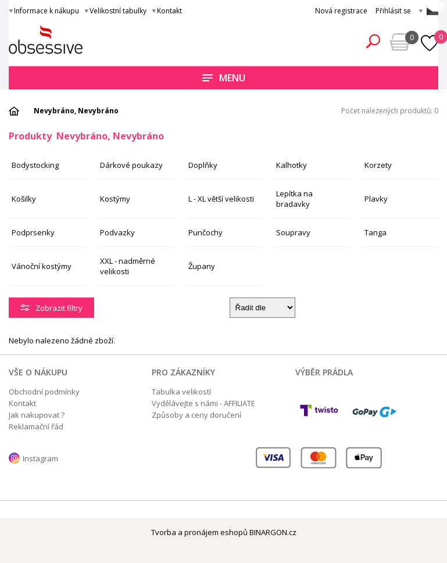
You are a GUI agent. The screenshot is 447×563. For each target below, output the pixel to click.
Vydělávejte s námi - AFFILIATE (203, 403)
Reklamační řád (36, 426)
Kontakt (169, 11)
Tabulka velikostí (181, 391)
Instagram (40, 458)
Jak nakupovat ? (37, 415)
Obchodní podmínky (44, 391)
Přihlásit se (393, 11)
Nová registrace (341, 11)
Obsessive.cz (94, 39)
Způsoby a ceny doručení (196, 415)
